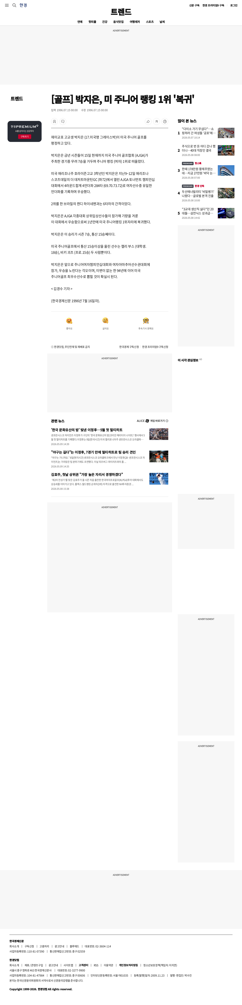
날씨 (162, 22)
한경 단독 (193, 186)
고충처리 (44, 946)
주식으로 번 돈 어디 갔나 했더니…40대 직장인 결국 (199, 148)
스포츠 (150, 22)
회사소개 (14, 946)
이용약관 (108, 965)
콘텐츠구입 (37, 965)
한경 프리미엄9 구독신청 (155, 347)
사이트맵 (68, 965)
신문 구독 (194, 5)
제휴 (27, 965)
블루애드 (74, 946)
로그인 (233, 5)
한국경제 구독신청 (129, 347)
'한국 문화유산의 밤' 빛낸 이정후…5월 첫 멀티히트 (86, 429)
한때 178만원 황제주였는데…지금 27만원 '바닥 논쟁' (197, 173)
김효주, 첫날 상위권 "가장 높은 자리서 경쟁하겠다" (87, 474)
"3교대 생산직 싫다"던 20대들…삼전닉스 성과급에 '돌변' (198, 213)
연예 (79, 22)
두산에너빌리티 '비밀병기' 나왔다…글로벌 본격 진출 (198, 193)
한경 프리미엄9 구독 (213, 5)
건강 (104, 22)
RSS (96, 965)
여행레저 (135, 22)
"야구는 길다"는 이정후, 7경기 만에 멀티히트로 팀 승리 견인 (93, 452)
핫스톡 (191, 163)
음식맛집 (118, 22)
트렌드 (121, 12)
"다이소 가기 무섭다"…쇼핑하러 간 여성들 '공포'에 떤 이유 (198, 132)
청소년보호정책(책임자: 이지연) (160, 965)
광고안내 (59, 946)
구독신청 (29, 946)
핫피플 (92, 22)
